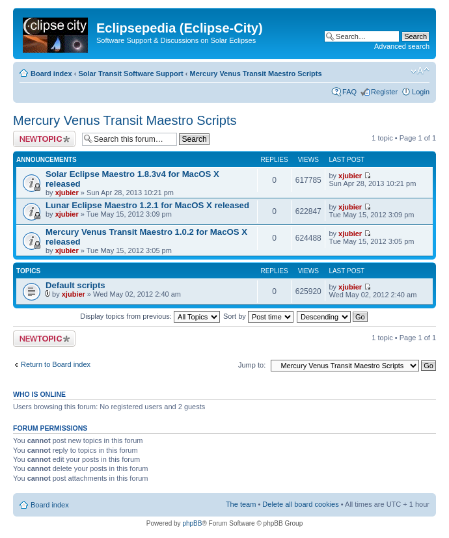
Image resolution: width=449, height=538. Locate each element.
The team (241, 504)
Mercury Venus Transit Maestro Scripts (256, 73)
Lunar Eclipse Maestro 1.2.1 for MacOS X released (147, 205)
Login (420, 92)
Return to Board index (55, 364)
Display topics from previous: (150, 316)
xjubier (67, 192)
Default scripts (75, 285)
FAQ (349, 92)
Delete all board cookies (300, 504)
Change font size (420, 71)
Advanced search (401, 46)
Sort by (258, 316)
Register (384, 92)
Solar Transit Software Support (130, 73)
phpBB (192, 523)
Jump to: (251, 365)
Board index (51, 73)
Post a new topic (44, 139)
